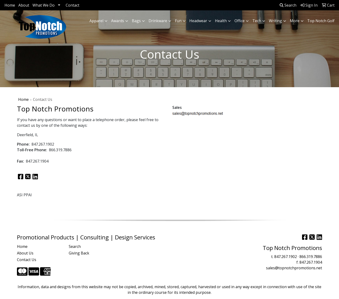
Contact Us (26, 259)
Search (288, 5)
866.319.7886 (310, 256)
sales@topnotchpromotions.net (294, 267)
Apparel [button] (96, 20)
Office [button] (239, 20)
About (23, 5)
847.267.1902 (285, 256)
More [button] (294, 20)
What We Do (43, 5)
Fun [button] (178, 20)
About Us (25, 253)
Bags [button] (136, 20)
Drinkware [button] (158, 20)
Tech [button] (256, 20)
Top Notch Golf (321, 20)
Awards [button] (117, 20)
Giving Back (79, 253)
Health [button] (221, 20)
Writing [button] (275, 20)
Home (9, 5)
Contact (72, 5)
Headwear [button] (198, 20)
